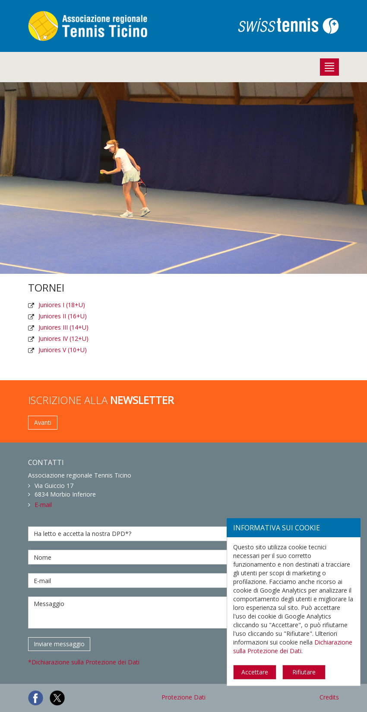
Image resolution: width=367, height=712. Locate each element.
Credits (329, 697)
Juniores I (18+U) (61, 305)
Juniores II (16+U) (62, 316)
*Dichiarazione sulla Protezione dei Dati (83, 662)
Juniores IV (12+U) (63, 338)
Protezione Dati (183, 697)
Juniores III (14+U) (63, 327)
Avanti (42, 422)
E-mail (43, 504)
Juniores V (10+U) (62, 350)
